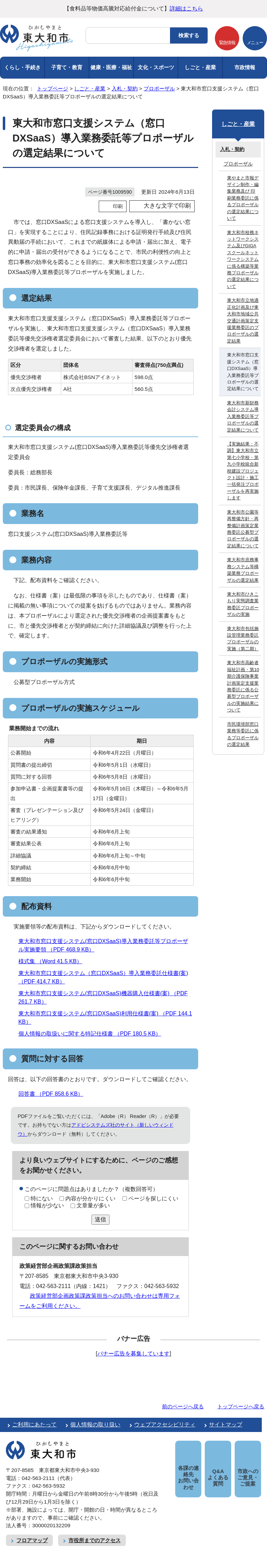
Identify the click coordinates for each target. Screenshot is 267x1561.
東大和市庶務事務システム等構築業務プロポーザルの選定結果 (243, 569)
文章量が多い (93, 1205)
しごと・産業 (200, 67)
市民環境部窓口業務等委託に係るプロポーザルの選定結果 (243, 734)
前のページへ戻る (183, 1406)
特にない (42, 1198)
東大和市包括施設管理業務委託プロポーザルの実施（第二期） (243, 638)
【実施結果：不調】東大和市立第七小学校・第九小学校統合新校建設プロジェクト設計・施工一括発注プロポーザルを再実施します (243, 470)
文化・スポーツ (156, 67)
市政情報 (244, 67)
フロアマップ (32, 1532)
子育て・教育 (66, 67)
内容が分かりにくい (90, 1198)
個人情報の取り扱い (95, 1424)
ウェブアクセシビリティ (164, 1424)
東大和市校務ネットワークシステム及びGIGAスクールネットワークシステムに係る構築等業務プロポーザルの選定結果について (243, 259)
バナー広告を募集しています (133, 1354)
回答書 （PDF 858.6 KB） (53, 1094)
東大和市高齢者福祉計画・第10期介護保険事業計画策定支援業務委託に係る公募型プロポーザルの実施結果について (243, 686)
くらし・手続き (22, 67)
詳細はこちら (186, 8)
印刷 (118, 206)
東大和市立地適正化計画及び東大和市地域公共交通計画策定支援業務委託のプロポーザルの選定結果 (243, 321)
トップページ (52, 88)
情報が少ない (47, 1205)
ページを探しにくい (153, 1198)
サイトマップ (225, 1424)
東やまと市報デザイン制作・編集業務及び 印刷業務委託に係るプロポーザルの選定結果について (243, 198)
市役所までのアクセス (94, 1532)
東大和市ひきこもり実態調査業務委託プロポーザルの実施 (243, 604)
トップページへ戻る (240, 1406)
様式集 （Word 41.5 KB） (53, 961)
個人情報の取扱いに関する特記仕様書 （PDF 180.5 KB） (92, 1034)
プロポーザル (159, 88)
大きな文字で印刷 (167, 205)
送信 (100, 1219)
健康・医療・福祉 (111, 67)
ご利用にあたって (34, 1424)
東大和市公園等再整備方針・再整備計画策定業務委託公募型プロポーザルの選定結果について (243, 528)
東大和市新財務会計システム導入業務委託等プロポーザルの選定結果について (243, 416)
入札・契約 (125, 88)
